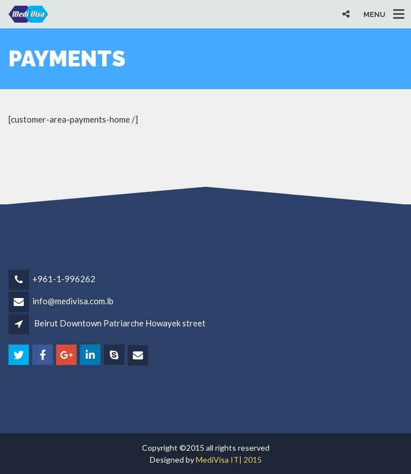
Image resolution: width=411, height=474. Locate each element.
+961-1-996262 (63, 279)
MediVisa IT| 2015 (229, 459)
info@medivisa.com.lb (73, 301)
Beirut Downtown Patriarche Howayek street (120, 323)
